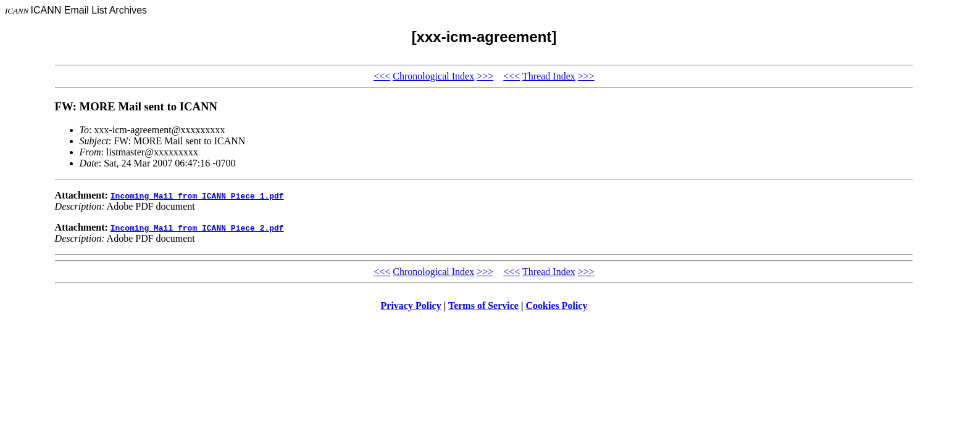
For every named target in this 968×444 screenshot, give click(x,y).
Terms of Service (483, 305)
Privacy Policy (411, 305)
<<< (381, 76)
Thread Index (548, 76)
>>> (485, 76)
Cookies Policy (557, 305)
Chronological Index (433, 76)
